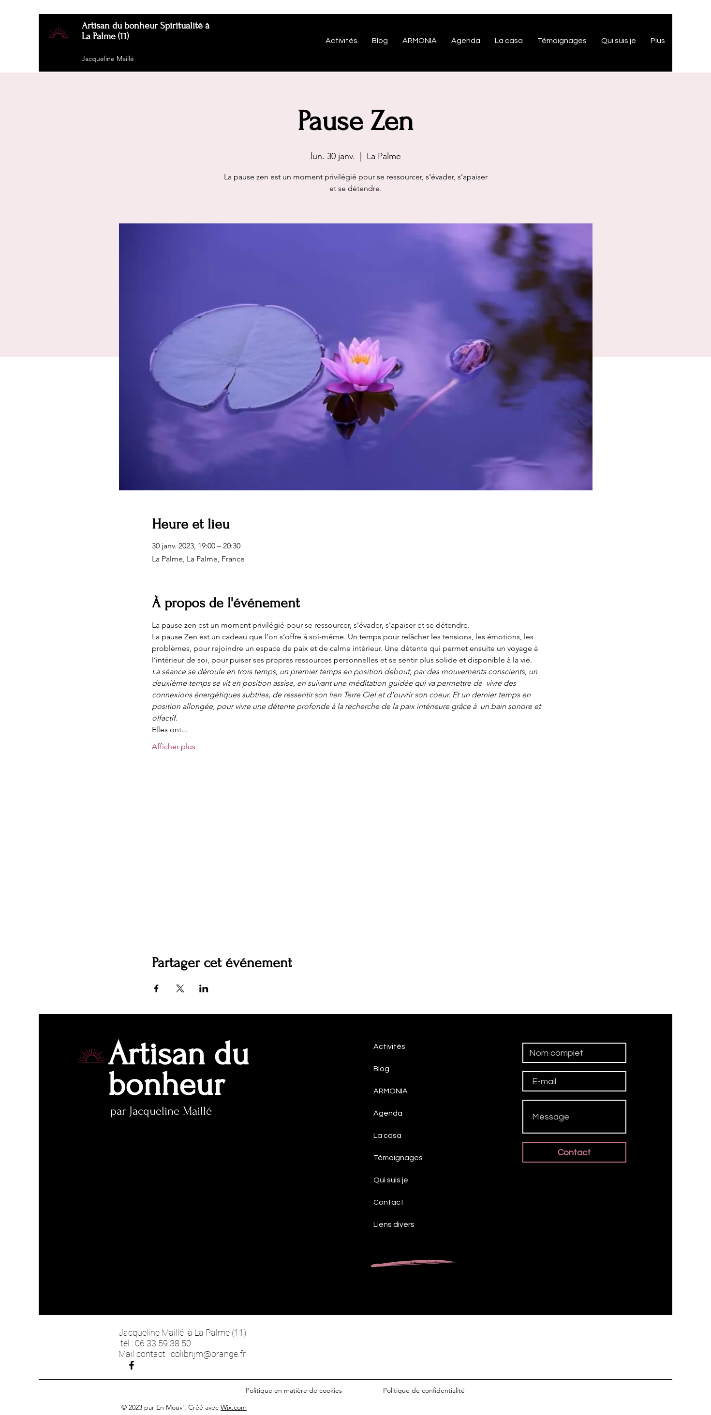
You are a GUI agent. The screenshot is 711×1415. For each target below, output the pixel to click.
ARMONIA (390, 1091)
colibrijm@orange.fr (208, 1354)
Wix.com (234, 1407)
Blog (381, 1069)
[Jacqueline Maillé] (131, 1365)
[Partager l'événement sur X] (180, 988)
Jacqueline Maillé (108, 58)
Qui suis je (390, 1180)
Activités (389, 1046)
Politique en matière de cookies (295, 1390)
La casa (387, 1135)
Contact (388, 1202)
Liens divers (394, 1224)
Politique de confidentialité (424, 1390)
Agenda (387, 1113)
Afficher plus (173, 746)
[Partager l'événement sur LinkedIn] (203, 988)
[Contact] (574, 1152)
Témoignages (398, 1158)
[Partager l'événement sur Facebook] (156, 988)
